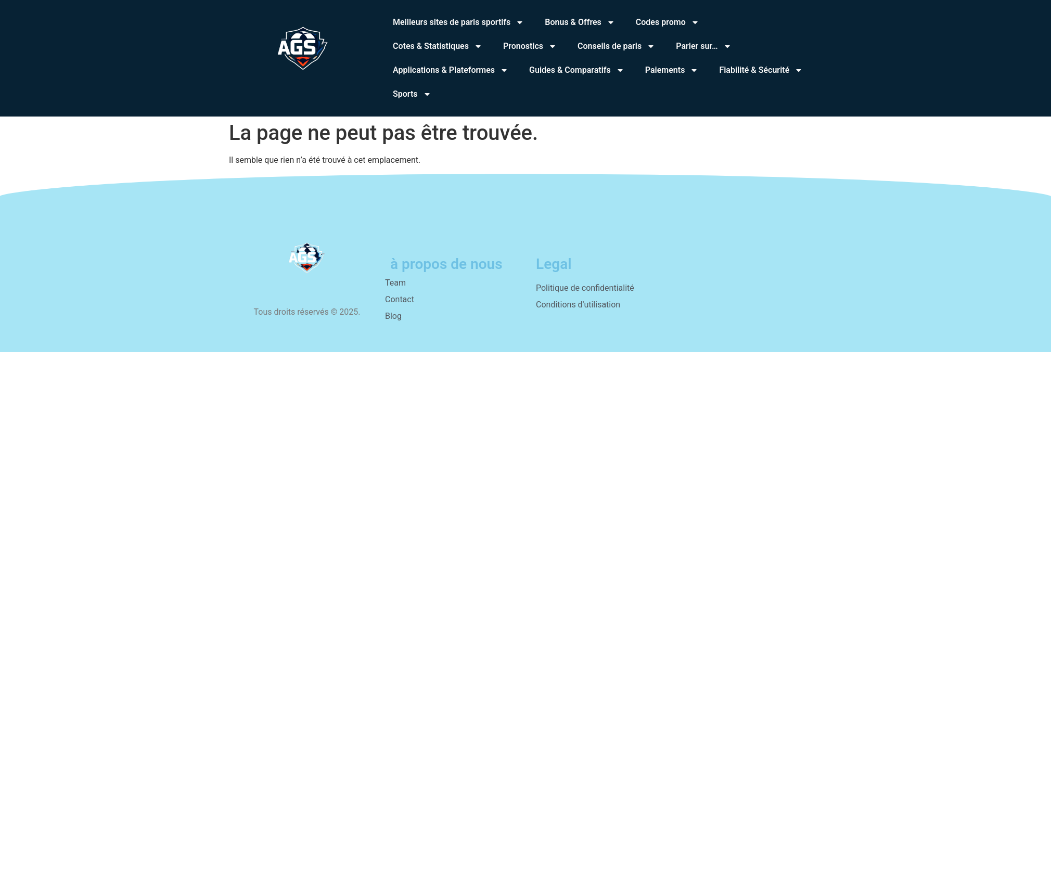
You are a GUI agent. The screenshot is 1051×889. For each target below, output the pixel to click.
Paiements (672, 70)
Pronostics (530, 46)
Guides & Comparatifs (576, 70)
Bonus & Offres (580, 22)
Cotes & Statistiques (437, 46)
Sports (412, 94)
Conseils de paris (616, 46)
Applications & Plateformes (450, 70)
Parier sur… (703, 46)
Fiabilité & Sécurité (761, 70)
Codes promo (667, 22)
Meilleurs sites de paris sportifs (458, 22)
